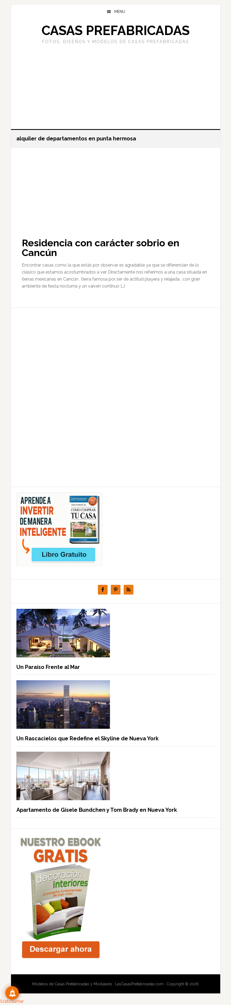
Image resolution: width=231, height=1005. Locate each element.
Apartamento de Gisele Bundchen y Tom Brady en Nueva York (96, 810)
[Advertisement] (115, 86)
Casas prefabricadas (116, 30)
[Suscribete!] (12, 993)
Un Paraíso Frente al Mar (48, 667)
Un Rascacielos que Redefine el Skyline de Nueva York (87, 738)
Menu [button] (119, 11)
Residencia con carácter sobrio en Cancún (100, 247)
